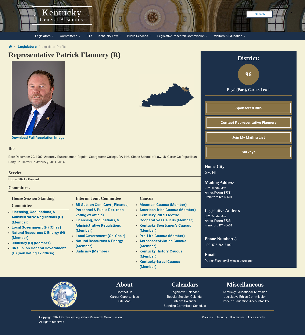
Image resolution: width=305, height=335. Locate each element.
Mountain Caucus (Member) (163, 205)
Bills (89, 36)
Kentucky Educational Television (245, 292)
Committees (70, 36)
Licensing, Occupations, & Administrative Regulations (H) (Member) (37, 217)
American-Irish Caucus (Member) (168, 210)
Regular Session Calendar (185, 297)
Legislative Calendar (185, 292)
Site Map (124, 301)
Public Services (139, 36)
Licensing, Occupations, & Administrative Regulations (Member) (98, 225)
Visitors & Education (229, 36)
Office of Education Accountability (245, 301)
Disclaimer (237, 317)
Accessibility (256, 317)
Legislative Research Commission (182, 36)
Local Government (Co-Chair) (100, 236)
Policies (207, 317)
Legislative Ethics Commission (245, 297)
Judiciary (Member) (92, 251)
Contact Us (124, 292)
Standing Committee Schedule (185, 306)
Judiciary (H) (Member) (31, 243)
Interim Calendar (184, 301)
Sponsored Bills (249, 108)
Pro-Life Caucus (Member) (162, 236)
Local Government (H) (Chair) (36, 227)
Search (260, 14)
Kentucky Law (109, 36)
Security (221, 317)
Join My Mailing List (248, 137)
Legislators (44, 36)
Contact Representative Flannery (248, 122)
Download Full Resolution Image (38, 137)
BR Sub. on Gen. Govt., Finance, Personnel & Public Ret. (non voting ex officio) (102, 210)
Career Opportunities (124, 297)
